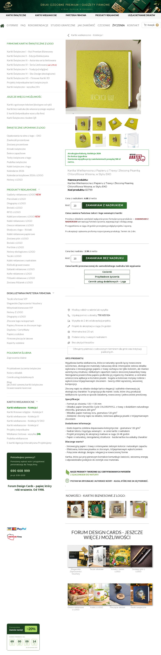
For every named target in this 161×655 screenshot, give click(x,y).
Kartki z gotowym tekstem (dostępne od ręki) (29, 104)
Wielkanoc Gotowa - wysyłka (24, 434)
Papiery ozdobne (15, 334)
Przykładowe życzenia (107, 276)
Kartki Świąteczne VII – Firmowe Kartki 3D (28, 78)
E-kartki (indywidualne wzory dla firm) (26, 113)
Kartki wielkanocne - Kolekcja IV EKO (25, 420)
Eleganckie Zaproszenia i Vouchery (24, 303)
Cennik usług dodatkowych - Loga (107, 281)
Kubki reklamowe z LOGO (19, 220)
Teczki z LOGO (14, 256)
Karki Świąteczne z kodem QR (21, 117)
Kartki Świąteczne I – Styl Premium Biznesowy (30, 51)
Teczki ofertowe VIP (17, 299)
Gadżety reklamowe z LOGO (24, 194)
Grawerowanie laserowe (19, 388)
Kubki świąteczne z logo (19, 166)
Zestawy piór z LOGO (18, 238)
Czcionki (104, 25)
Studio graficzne (63, 25)
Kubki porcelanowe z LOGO (23, 216)
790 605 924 (104, 315)
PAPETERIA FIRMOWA (76, 15)
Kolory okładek (14, 372)
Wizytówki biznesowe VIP (20, 307)
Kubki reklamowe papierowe (21, 234)
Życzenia (118, 25)
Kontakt (133, 25)
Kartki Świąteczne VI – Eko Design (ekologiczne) (31, 73)
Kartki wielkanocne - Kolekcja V (22, 425)
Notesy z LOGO (15, 179)
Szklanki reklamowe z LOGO (21, 269)
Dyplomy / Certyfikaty (18, 329)
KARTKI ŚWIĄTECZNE (16, 15)
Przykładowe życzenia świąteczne (24, 368)
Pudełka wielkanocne (17, 438)
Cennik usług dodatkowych (20, 377)
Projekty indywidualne (18, 429)
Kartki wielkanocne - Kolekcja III (23, 416)
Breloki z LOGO (14, 207)
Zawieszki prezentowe (18, 140)
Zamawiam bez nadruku (105, 258)
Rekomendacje (38, 25)
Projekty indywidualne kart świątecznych (27, 82)
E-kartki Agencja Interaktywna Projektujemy (29, 442)
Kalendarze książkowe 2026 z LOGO (25, 175)
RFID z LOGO (14, 212)
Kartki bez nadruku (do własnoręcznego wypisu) (31, 109)
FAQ (23, 25)
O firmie (12, 25)
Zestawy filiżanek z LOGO (20, 282)
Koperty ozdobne (15, 343)
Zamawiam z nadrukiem (104, 205)
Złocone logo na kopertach (20, 321)
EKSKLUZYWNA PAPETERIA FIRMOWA (31, 293)
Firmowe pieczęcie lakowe (20, 338)
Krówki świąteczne (16, 148)
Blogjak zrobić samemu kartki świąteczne (25, 383)
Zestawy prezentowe (17, 144)
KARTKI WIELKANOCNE (46, 15)
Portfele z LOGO (15, 247)
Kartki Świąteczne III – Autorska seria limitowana (31, 60)
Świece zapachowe (16, 153)
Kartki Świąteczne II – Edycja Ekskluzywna (28, 56)
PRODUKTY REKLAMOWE (107, 15)
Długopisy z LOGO (16, 203)
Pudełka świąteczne (17, 162)
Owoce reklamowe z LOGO (20, 225)
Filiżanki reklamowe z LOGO (21, 278)
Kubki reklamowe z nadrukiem (21, 260)
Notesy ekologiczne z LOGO (21, 251)
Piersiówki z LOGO (16, 199)
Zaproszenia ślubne (16, 357)
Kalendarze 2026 (15, 170)
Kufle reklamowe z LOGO (19, 273)
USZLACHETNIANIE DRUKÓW (141, 15)
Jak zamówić (86, 25)
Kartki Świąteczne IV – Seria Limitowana (32, 64)
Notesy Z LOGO (15, 312)
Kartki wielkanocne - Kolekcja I (22, 407)
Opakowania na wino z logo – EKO (24, 135)
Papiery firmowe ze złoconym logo (24, 325)
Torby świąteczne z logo (19, 157)
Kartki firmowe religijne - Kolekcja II (25, 412)
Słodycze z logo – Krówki (19, 229)
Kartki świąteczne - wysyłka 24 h (23, 86)
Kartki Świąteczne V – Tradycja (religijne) (27, 69)
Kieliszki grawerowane (18, 264)
